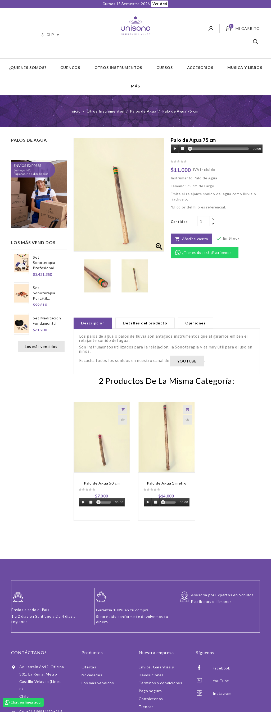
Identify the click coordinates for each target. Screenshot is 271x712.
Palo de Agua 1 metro (167, 474)
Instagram (222, 684)
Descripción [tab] (93, 313)
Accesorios (200, 58)
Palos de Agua (29, 130)
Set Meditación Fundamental (47, 311)
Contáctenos (151, 689)
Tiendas (146, 697)
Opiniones (195, 313)
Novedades (92, 665)
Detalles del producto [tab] (145, 313)
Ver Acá (159, 4)
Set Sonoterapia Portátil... (44, 283)
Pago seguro (150, 681)
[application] (217, 140)
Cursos (164, 58)
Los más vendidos (41, 337)
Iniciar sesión (151, 705)
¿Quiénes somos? (27, 58)
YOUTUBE (187, 352)
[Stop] (183, 140)
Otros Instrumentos (118, 58)
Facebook (221, 659)
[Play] (175, 140)
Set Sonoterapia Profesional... (45, 253)
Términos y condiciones (160, 673)
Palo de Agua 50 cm (102, 474)
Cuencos (70, 58)
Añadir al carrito (191, 229)
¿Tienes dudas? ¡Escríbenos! (207, 243)
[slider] (219, 139)
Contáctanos (29, 643)
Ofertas (89, 657)
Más (135, 77)
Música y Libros (244, 58)
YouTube (221, 671)
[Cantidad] (203, 212)
